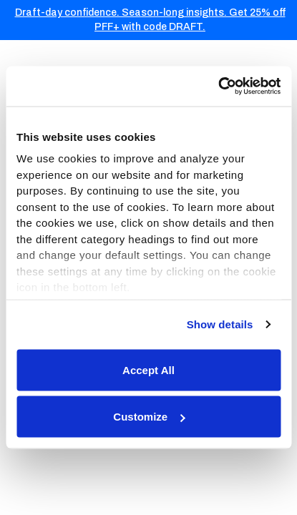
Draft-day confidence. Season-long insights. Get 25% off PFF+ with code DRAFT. (150, 19)
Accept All (148, 369)
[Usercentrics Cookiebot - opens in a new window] (218, 86)
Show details (220, 324)
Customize (149, 417)
